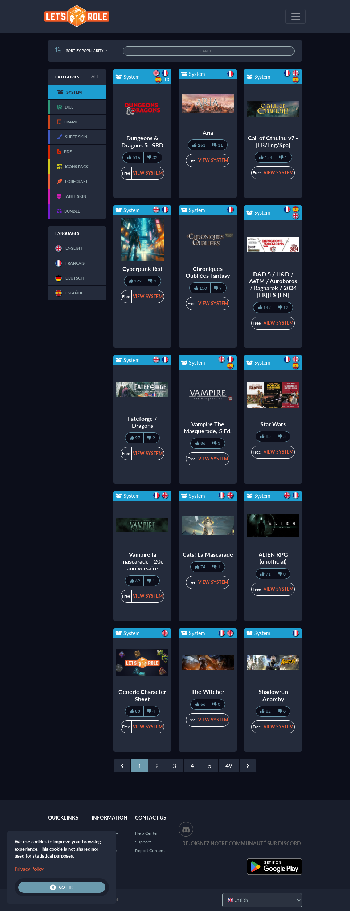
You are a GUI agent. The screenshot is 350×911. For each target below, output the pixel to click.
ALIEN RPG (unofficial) (273, 558)
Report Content (150, 850)
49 (228, 765)
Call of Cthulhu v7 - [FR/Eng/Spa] (273, 141)
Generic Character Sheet (142, 695)
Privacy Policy (29, 869)
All (95, 76)
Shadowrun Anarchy (273, 695)
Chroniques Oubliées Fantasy (208, 272)
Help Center (146, 833)
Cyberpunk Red (142, 268)
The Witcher (207, 691)
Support (143, 842)
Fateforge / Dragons (142, 422)
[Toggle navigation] (295, 16)
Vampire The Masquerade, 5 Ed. (208, 427)
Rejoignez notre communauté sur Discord (241, 843)
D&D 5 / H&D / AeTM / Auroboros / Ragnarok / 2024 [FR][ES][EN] (273, 284)
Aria (208, 132)
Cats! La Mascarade (208, 554)
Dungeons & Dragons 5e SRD (142, 141)
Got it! (61, 887)
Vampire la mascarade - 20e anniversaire (142, 561)
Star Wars (273, 423)
